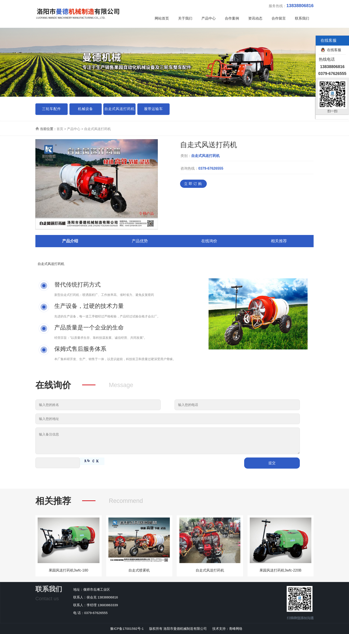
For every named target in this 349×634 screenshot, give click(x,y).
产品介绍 (70, 241)
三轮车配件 (51, 109)
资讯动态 (255, 18)
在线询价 (209, 241)
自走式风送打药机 (119, 109)
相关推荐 (279, 241)
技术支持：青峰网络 (227, 628)
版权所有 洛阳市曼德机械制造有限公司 (178, 628)
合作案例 (232, 18)
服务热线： (291, 5)
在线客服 (334, 50)
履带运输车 (153, 109)
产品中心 (208, 18)
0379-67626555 (210, 168)
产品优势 (140, 241)
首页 (60, 129)
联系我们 (302, 18)
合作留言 (279, 18)
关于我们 (185, 18)
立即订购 (193, 184)
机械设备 (85, 109)
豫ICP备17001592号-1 (127, 628)
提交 (272, 463)
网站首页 (162, 18)
